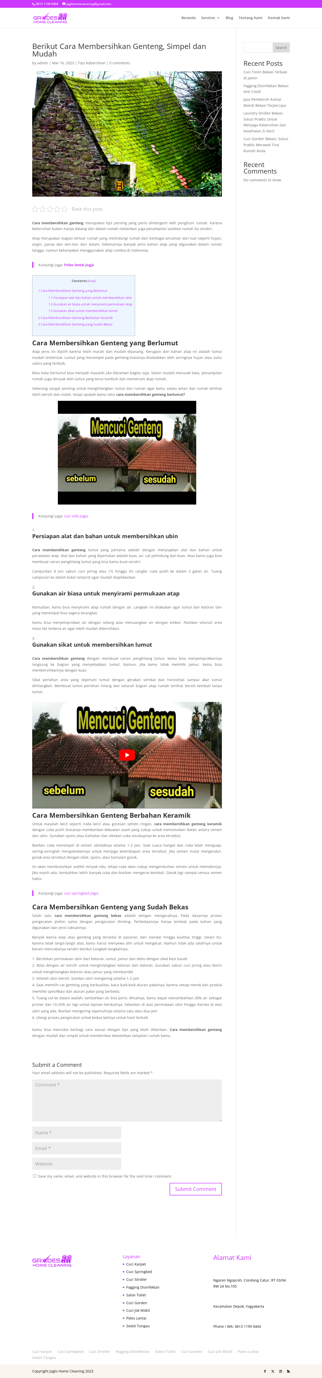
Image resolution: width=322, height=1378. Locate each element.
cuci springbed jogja (81, 893)
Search (281, 47)
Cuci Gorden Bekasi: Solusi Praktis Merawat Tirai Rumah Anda (266, 144)
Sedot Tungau (138, 1326)
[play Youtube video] (127, 755)
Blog (229, 18)
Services (208, 18)
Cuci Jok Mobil (138, 1310)
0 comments (119, 63)
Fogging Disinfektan (142, 1287)
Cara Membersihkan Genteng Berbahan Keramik (75, 317)
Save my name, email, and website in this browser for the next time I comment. (105, 1176)
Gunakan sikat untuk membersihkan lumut (83, 310)
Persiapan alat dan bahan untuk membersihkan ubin (90, 297)
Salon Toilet (136, 1295)
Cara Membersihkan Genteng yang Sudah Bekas (75, 324)
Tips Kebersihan (91, 63)
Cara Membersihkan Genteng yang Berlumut (72, 290)
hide (92, 281)
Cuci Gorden (136, 1302)
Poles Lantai (136, 1318)
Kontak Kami (279, 18)
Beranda (188, 18)
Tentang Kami (250, 18)
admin (42, 63)
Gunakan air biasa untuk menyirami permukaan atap (90, 304)
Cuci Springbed (139, 1271)
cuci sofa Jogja (76, 516)
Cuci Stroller (136, 1279)
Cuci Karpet (136, 1264)
